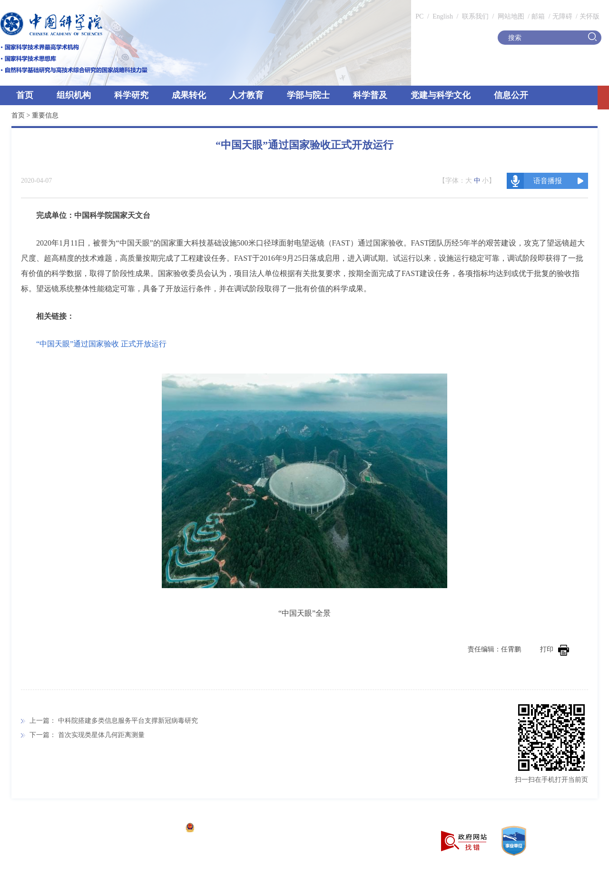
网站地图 (510, 16)
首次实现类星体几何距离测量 (101, 734)
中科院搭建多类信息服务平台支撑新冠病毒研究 (128, 720)
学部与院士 (308, 95)
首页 (24, 95)
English (442, 16)
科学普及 (370, 95)
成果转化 (189, 95)
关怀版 (589, 16)
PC (419, 16)
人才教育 (246, 95)
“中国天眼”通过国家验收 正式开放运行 (101, 344)
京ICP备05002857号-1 (148, 828)
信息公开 (511, 95)
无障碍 (562, 16)
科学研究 (131, 95)
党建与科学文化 (441, 95)
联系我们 (475, 16)
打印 (554, 649)
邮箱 (538, 16)
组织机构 (74, 95)
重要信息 (45, 115)
